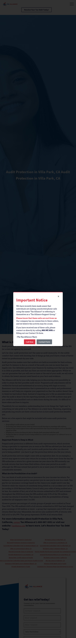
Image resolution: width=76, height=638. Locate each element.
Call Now (29, 342)
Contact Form (44, 342)
